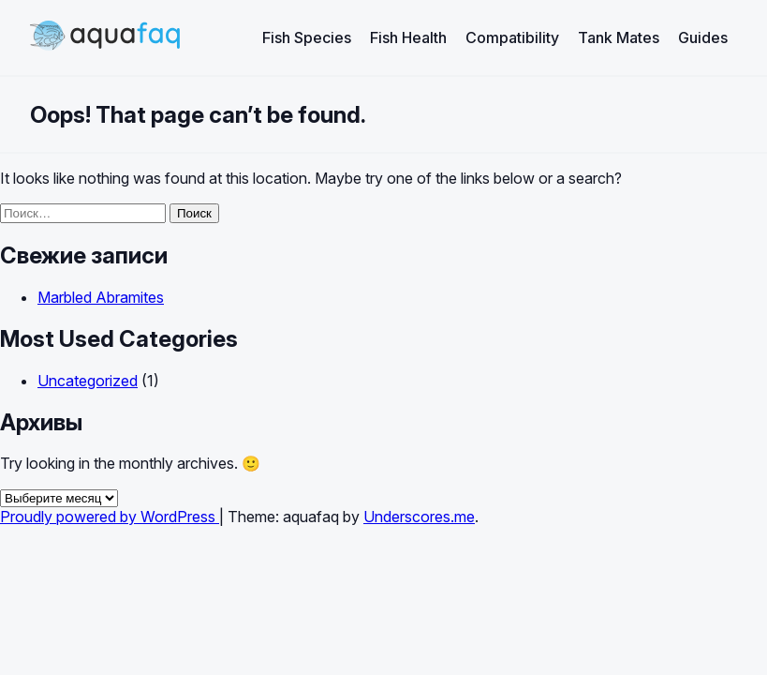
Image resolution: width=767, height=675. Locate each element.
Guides (703, 37)
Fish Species (306, 37)
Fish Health (408, 37)
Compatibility (512, 37)
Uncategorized (87, 380)
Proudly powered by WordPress (109, 516)
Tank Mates (618, 37)
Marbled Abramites (100, 297)
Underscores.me (419, 516)
